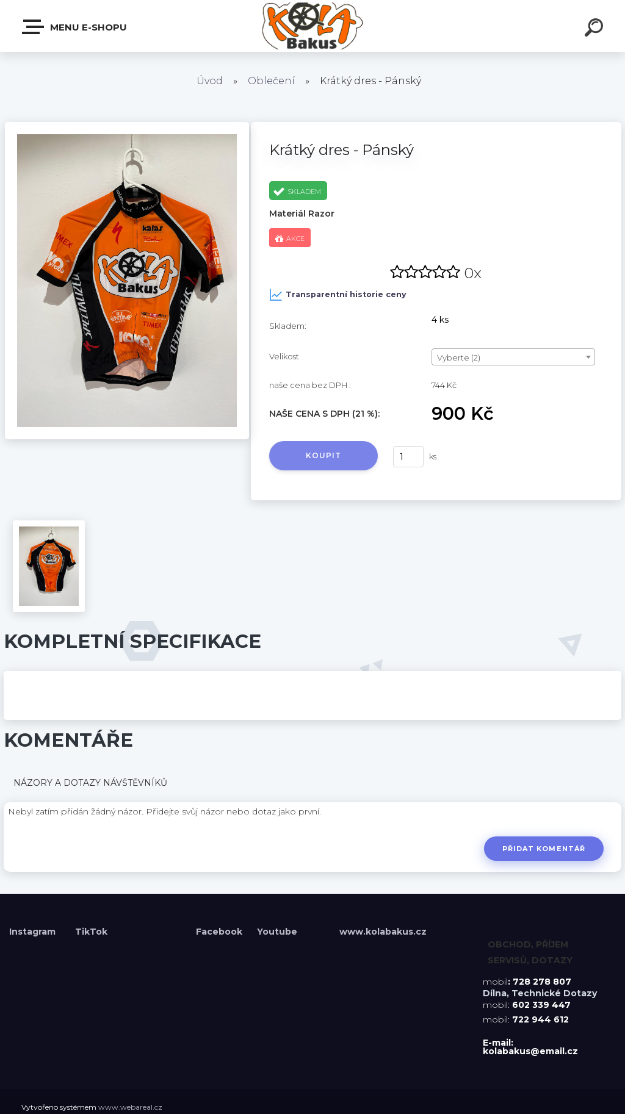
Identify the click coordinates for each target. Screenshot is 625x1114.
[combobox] (513, 356)
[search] (596, 29)
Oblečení (271, 81)
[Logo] (313, 25)
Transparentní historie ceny (337, 294)
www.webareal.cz (130, 1107)
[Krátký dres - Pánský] (127, 126)
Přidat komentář (543, 848)
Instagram (33, 931)
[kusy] (408, 456)
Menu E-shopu (75, 27)
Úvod (210, 81)
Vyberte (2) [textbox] (458, 357)
